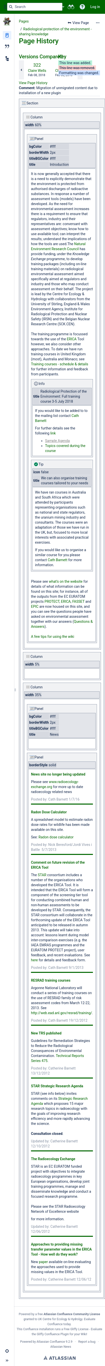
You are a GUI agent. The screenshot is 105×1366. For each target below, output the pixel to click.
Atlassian (60, 1357)
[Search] (11, 7)
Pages (24, 21)
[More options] (97, 23)
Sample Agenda (57, 441)
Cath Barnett (57, 560)
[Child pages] (7, 58)
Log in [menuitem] (95, 7)
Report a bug (86, 1341)
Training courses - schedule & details (59, 364)
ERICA (72, 339)
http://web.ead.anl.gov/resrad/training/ (61, 1013)
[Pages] (7, 35)
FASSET (78, 601)
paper (43, 1262)
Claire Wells (37, 71)
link (52, 433)
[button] (82, 7)
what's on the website (66, 581)
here (34, 960)
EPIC (35, 606)
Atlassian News (60, 1346)
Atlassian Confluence (51, 1341)
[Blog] (7, 46)
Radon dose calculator (56, 837)
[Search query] (34, 7)
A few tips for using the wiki (52, 637)
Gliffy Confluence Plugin (53, 1334)
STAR (42, 875)
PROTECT (52, 601)
